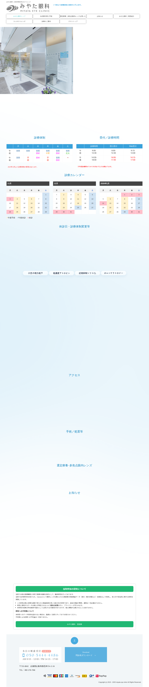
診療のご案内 (46, 21)
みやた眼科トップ (19, 16)
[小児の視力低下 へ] (35, 273)
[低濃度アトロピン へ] (62, 273)
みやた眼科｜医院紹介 (126, 16)
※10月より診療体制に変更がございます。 (67, 5)
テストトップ (73, 21)
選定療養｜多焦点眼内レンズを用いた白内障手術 (73, 16)
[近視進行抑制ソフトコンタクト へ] (88, 273)
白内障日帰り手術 (46, 16)
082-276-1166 (30, 670)
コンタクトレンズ (19, 21)
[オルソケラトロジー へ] (114, 273)
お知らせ (100, 16)
